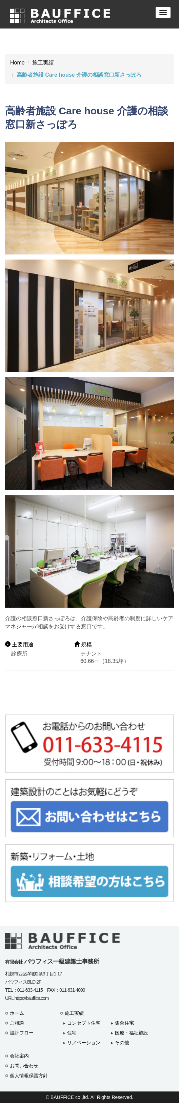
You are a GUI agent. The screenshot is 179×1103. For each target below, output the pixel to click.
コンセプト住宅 (83, 1023)
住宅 (72, 1032)
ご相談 (17, 1023)
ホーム (17, 1013)
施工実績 (43, 62)
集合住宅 (124, 1023)
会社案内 (19, 1056)
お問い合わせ (24, 1065)
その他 (122, 1042)
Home (17, 62)
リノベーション (83, 1042)
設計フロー (22, 1032)
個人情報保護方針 (29, 1075)
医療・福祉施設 (131, 1032)
